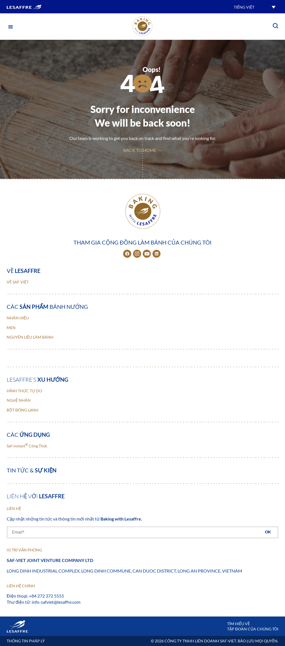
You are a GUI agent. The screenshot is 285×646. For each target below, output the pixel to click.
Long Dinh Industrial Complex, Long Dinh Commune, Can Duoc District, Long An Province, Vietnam (124, 570)
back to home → (142, 150)
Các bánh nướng (47, 306)
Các (28, 434)
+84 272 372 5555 (46, 595)
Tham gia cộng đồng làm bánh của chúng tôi (142, 242)
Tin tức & (31, 470)
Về (23, 270)
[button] (254, 7)
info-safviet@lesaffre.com (56, 602)
